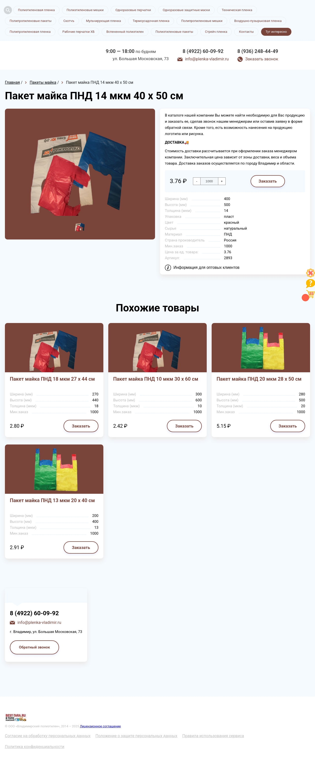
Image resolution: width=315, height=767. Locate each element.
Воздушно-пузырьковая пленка (258, 21)
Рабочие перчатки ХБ (79, 32)
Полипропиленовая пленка (30, 32)
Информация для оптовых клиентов (206, 267)
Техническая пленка (237, 10)
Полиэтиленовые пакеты (174, 32)
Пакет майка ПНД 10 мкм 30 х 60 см (155, 379)
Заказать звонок (261, 58)
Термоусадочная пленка (151, 21)
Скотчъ (68, 21)
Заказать (267, 181)
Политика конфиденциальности (34, 746)
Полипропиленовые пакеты (30, 21)
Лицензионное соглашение (100, 726)
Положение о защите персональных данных (136, 735)
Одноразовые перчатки (133, 10)
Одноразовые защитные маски (186, 10)
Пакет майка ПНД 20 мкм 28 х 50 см (259, 379)
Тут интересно (276, 32)
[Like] (310, 276)
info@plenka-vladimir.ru (207, 58)
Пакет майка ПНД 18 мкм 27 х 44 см (52, 379)
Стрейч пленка (216, 32)
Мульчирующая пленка (103, 21)
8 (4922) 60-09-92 (203, 51)
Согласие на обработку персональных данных (48, 735)
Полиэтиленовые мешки (85, 10)
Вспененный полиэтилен (125, 32)
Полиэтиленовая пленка (36, 10)
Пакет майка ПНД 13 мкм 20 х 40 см (52, 500)
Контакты (246, 32)
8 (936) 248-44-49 (257, 51)
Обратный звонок (34, 647)
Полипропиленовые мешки (201, 21)
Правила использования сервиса (213, 735)
